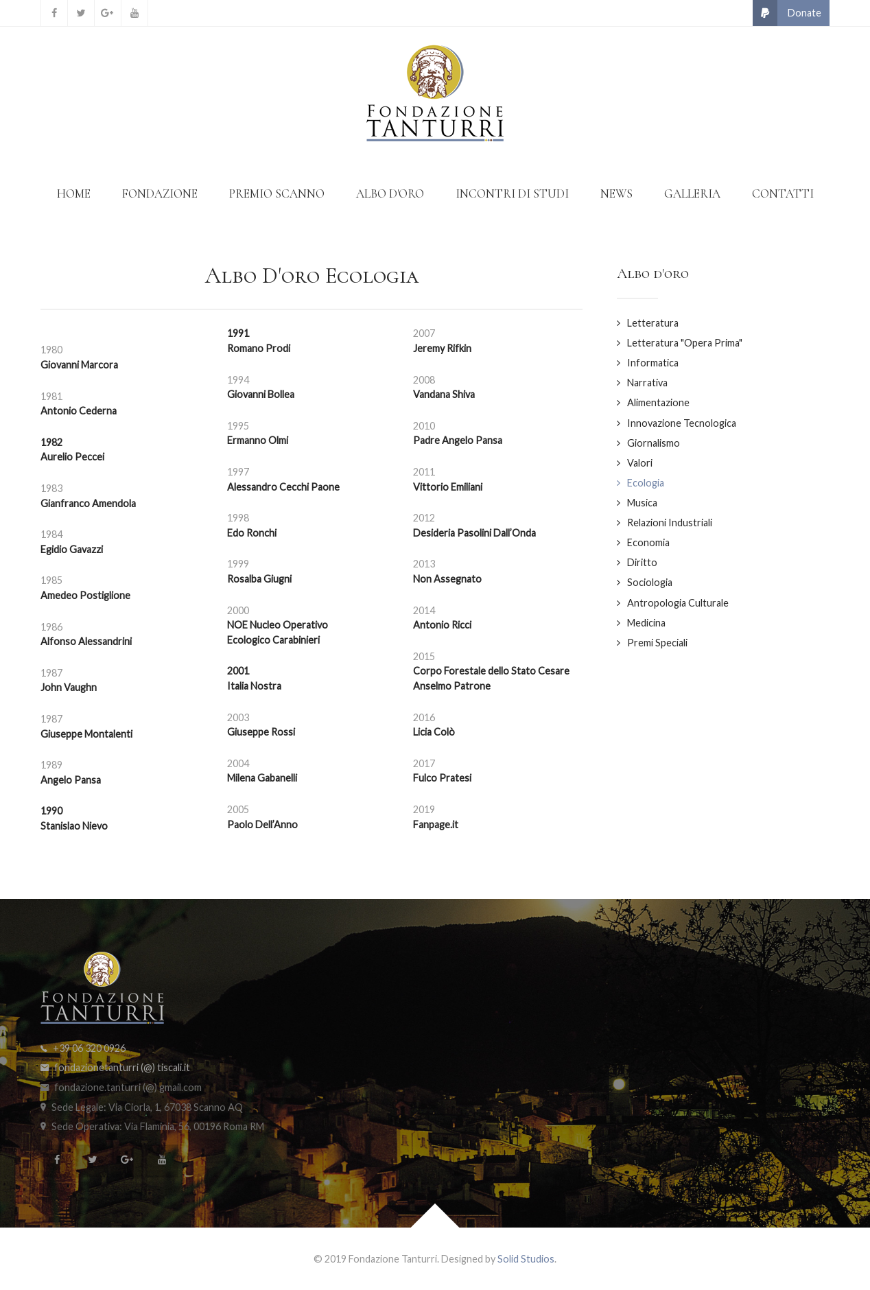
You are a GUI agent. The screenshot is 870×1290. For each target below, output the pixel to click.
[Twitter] (81, 13)
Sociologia (649, 582)
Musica (642, 502)
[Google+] (107, 13)
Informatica (653, 362)
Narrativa (647, 382)
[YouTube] (134, 13)
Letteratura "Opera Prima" (684, 343)
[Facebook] (54, 13)
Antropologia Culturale (678, 603)
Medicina (646, 623)
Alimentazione (658, 402)
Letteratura (653, 323)
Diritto (642, 562)
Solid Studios (525, 1259)
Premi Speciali (657, 642)
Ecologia (645, 483)
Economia (648, 542)
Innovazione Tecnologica (681, 423)
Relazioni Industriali (669, 522)
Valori (639, 463)
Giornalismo (653, 443)
